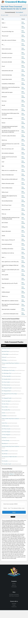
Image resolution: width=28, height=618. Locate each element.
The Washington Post (11, 373)
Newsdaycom (10, 443)
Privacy (14, 583)
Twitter (14, 605)
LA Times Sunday (10, 440)
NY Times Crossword (14, 594)
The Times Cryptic (11, 382)
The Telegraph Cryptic (11, 398)
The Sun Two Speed (11, 401)
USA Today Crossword (14, 595)
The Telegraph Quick (11, 390)
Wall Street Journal (11, 348)
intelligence (11, 474)
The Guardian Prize (11, 409)
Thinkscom (9, 367)
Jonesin (8, 412)
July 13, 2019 (23, 15)
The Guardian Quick (11, 379)
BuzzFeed (9, 437)
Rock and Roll (10, 450)
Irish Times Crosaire (11, 428)
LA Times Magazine (11, 434)
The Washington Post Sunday (13, 370)
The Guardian (10, 461)
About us (14, 585)
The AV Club (9, 453)
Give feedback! (19, 12)
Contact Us (14, 606)
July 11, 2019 (4, 15)
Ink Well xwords (10, 425)
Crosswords (14, 586)
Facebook (14, 603)
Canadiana (9, 415)
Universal (9, 357)
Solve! (14, 512)
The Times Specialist (11, 376)
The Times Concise (11, 385)
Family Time (9, 423)
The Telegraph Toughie (12, 387)
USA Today (9, 360)
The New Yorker (10, 404)
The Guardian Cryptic (11, 463)
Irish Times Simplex (11, 431)
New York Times (10, 351)
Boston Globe (10, 406)
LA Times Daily (10, 354)
